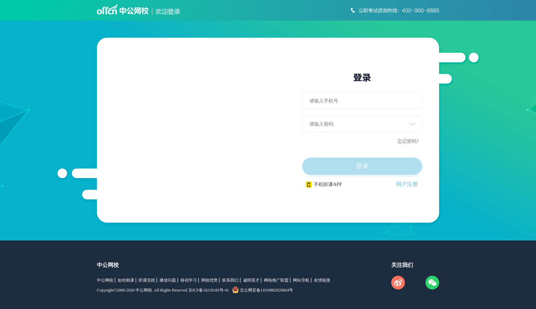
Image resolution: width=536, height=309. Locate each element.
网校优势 (209, 280)
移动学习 (188, 280)
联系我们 (230, 280)
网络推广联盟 (276, 280)
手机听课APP (324, 185)
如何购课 (126, 280)
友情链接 (322, 280)
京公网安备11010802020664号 (266, 290)
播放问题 (167, 280)
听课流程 (147, 280)
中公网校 (108, 265)
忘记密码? (408, 141)
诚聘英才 (251, 280)
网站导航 (301, 280)
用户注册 (407, 184)
